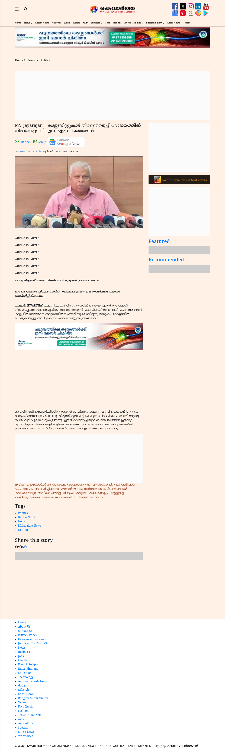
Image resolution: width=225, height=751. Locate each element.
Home (18, 23)
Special (23, 728)
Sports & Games (132, 23)
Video (22, 702)
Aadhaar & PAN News (32, 681)
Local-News (173, 23)
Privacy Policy (27, 635)
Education (25, 673)
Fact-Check (25, 707)
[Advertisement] (112, 95)
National (56, 23)
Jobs (107, 23)
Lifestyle (24, 690)
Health (117, 23)
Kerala (76, 23)
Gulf (85, 23)
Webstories (25, 736)
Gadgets (23, 686)
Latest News (42, 23)
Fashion (23, 711)
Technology (25, 677)
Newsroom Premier (30, 151)
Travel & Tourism (30, 715)
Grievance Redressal (32, 639)
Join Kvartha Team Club (34, 643)
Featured (159, 242)
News (27, 23)
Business (95, 23)
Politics (45, 60)
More (188, 23)
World (67, 23)
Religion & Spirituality (33, 698)
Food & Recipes (28, 664)
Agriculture (25, 723)
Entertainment (154, 23)
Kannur (23, 530)
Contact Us (25, 631)
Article (22, 719)
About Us (24, 627)
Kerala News (26, 517)
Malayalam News (29, 526)
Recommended (166, 260)
